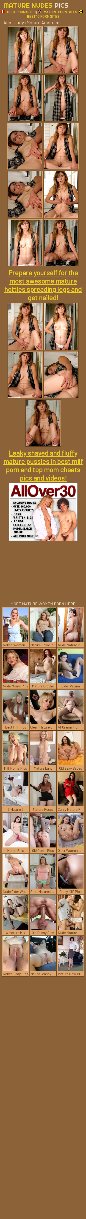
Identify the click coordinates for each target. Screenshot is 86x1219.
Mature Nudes (36, 5)
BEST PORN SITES (18, 12)
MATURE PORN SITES (57, 12)
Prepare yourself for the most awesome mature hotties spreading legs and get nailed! (43, 285)
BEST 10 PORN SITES (55, 14)
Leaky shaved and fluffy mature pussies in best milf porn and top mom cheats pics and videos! (43, 465)
